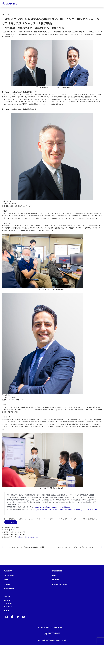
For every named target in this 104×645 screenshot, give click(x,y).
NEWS (6, 580)
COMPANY (7, 584)
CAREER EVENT (8, 603)
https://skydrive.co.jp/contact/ (28, 537)
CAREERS (7, 597)
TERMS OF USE (9, 589)
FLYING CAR (8, 571)
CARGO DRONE (57, 571)
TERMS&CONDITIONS (59, 584)
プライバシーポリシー (45, 627)
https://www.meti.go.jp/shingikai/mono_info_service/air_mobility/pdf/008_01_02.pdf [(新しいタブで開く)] (65, 509)
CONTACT (55, 580)
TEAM (54, 575)
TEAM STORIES (8, 607)
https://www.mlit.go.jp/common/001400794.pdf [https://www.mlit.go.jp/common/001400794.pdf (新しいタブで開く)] (52, 507)
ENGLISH (7, 611)
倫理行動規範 (58, 627)
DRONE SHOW (9, 575)
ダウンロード (10, 522)
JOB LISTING (7, 600)
